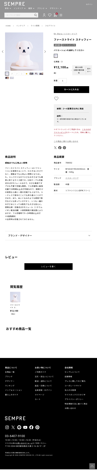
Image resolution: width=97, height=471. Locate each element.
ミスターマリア (72, 180)
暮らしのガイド (11, 396)
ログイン (88, 4)
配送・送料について (43, 383)
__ (6, 461)
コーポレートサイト (73, 387)
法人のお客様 (70, 392)
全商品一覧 (10, 374)
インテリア (21, 26)
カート (38, 401)
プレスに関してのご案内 (75, 383)
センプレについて (72, 374)
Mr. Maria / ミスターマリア (65, 34)
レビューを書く (48, 268)
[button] (3, 52)
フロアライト (52, 26)
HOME (8, 26)
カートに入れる (71, 91)
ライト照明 (36, 26)
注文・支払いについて (44, 378)
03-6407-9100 (15, 437)
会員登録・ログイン (43, 392)
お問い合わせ (70, 410)
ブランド (9, 378)
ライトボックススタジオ (75, 396)
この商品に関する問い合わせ (66, 143)
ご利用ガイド (40, 374)
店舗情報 (68, 378)
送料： (60, 118)
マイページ (39, 396)
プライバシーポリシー (74, 401)
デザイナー (10, 383)
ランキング (10, 387)
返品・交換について (43, 387)
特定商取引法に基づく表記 (76, 405)
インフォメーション (13, 392)
